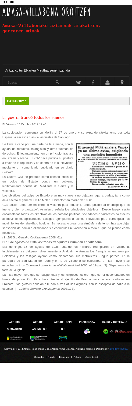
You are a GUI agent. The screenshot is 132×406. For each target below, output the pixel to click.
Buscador (39, 357)
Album (77, 357)
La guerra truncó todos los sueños (33, 117)
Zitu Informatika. (119, 348)
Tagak (51, 357)
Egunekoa (64, 357)
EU (12, 2)
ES (6, 2)
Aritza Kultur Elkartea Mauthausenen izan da (37, 70)
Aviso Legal (91, 357)
